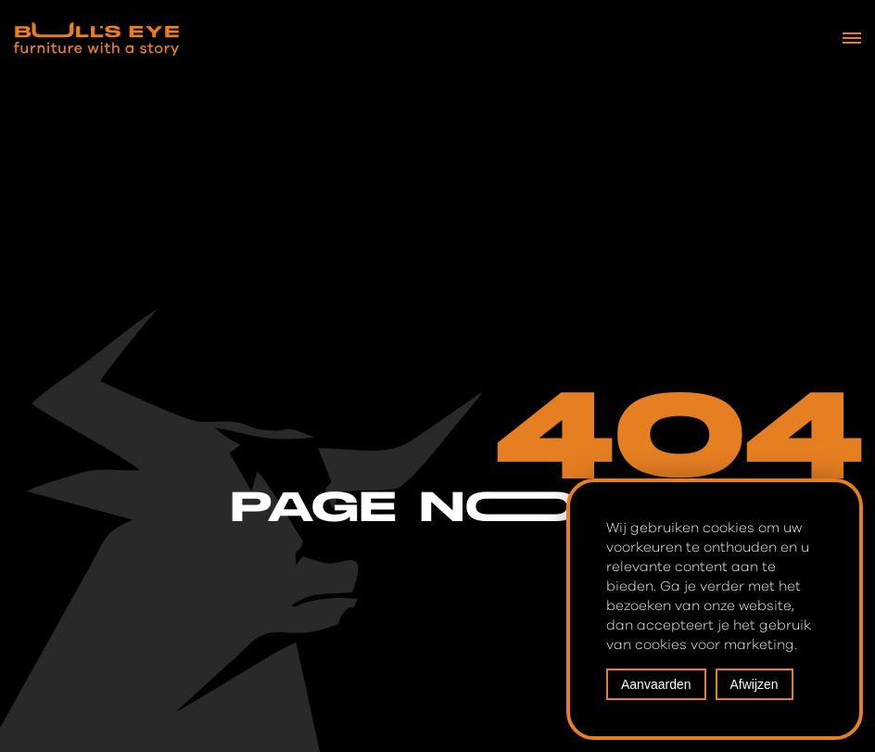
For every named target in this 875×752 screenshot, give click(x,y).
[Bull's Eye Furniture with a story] (96, 39)
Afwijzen (754, 684)
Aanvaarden (656, 684)
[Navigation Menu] (852, 38)
